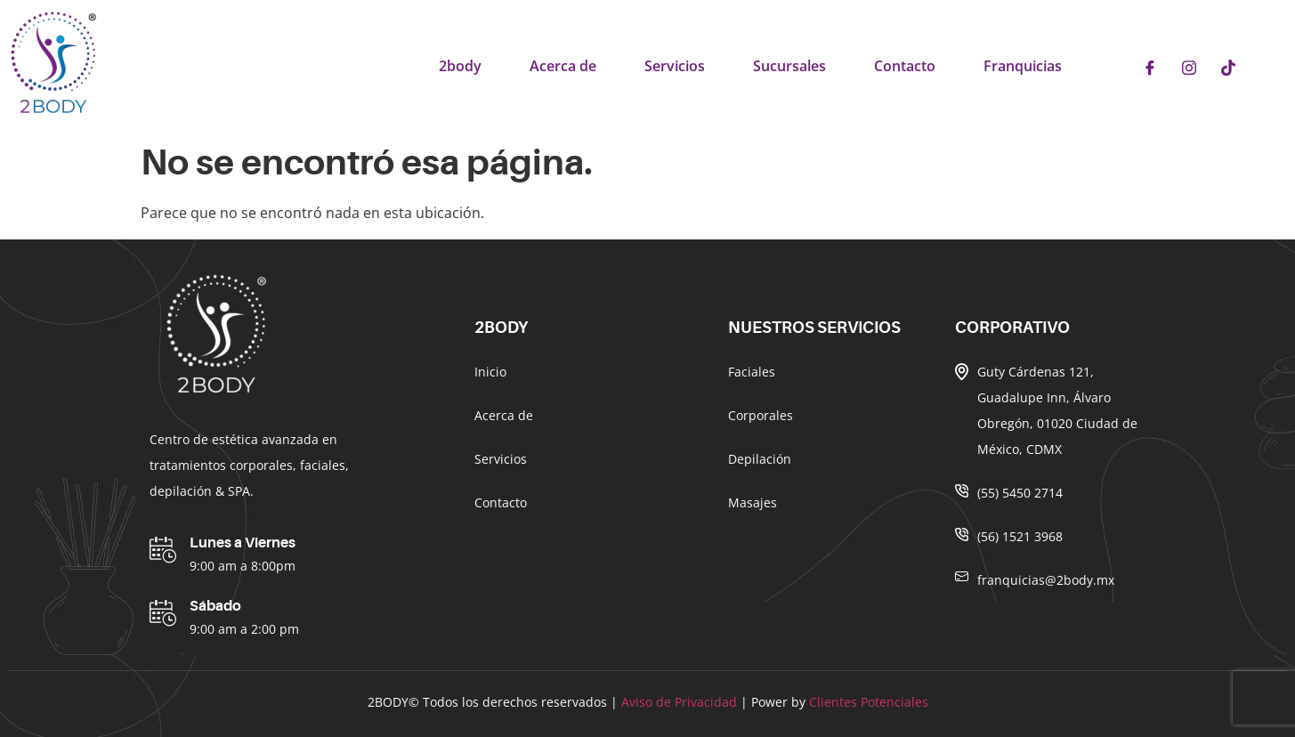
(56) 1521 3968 (1020, 536)
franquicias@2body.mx (1045, 579)
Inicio (490, 371)
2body (460, 66)
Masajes (752, 502)
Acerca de (563, 66)
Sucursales (789, 66)
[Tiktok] (1228, 66)
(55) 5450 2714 (1020, 492)
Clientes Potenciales (868, 701)
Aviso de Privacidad (679, 701)
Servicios (674, 66)
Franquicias (1022, 66)
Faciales (751, 371)
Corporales (760, 415)
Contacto (904, 66)
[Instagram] (1189, 66)
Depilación (759, 458)
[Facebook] (1150, 66)
